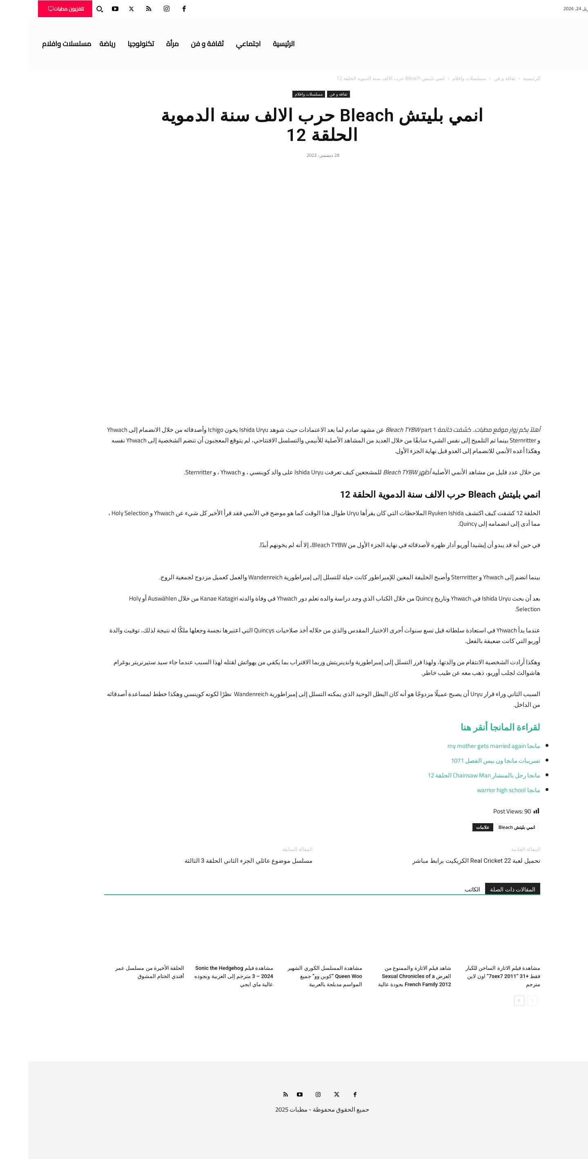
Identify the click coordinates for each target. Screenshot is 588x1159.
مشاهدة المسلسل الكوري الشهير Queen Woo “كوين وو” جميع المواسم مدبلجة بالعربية (296, 976)
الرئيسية (503, 78)
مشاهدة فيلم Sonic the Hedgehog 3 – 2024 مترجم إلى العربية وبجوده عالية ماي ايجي (205, 976)
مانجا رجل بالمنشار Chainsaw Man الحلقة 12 (455, 775)
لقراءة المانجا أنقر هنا (472, 727)
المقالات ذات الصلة (484, 889)
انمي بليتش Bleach (488, 827)
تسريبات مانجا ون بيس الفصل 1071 (467, 760)
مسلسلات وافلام (441, 78)
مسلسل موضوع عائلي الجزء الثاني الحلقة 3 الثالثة (220, 860)
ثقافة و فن (476, 78)
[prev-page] (504, 1001)
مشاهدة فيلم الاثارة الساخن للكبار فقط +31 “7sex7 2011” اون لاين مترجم (474, 976)
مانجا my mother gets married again (465, 746)
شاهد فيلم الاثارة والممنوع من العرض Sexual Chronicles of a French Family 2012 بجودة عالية (386, 976)
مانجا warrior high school (480, 790)
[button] (71, 9)
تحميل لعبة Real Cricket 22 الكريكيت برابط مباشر (448, 860)
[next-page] (491, 1001)
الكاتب (444, 889)
